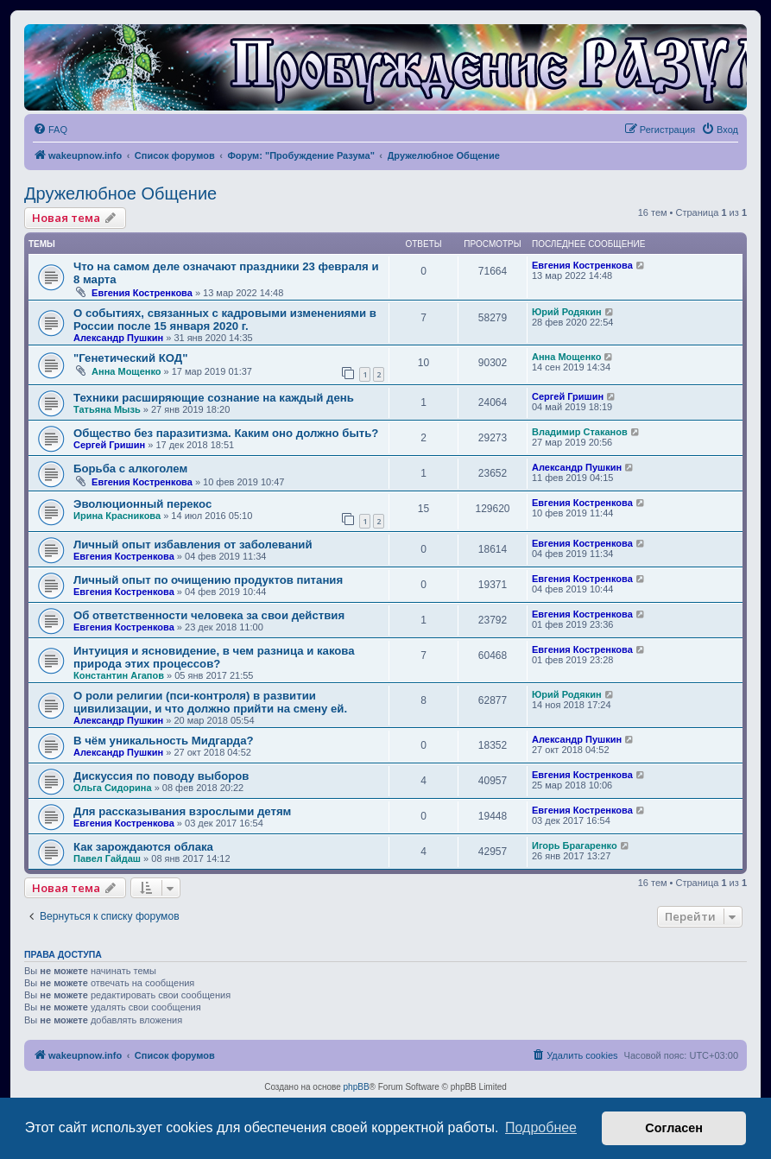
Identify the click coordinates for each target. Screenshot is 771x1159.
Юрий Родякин (567, 312)
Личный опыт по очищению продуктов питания (208, 579)
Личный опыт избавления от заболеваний (193, 544)
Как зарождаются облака (143, 846)
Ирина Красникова (117, 515)
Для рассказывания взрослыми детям (182, 811)
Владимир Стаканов (580, 432)
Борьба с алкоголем (130, 468)
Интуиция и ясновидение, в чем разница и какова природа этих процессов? (214, 657)
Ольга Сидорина (112, 787)
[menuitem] (50, 129)
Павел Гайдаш (107, 858)
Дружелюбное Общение (120, 193)
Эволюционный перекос (142, 503)
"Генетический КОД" (130, 358)
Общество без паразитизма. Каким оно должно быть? (225, 433)
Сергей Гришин (568, 396)
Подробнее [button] (541, 1127)
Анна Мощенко (126, 371)
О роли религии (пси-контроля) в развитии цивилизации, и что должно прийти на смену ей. (210, 702)
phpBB (357, 1087)
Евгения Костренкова (142, 293)
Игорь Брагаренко (574, 845)
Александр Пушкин (118, 337)
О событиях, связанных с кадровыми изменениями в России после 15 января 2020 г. (224, 319)
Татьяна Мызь (107, 409)
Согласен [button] (674, 1128)
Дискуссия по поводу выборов (161, 776)
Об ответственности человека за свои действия (208, 615)
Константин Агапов (118, 675)
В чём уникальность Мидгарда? (163, 740)
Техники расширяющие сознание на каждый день (213, 397)
